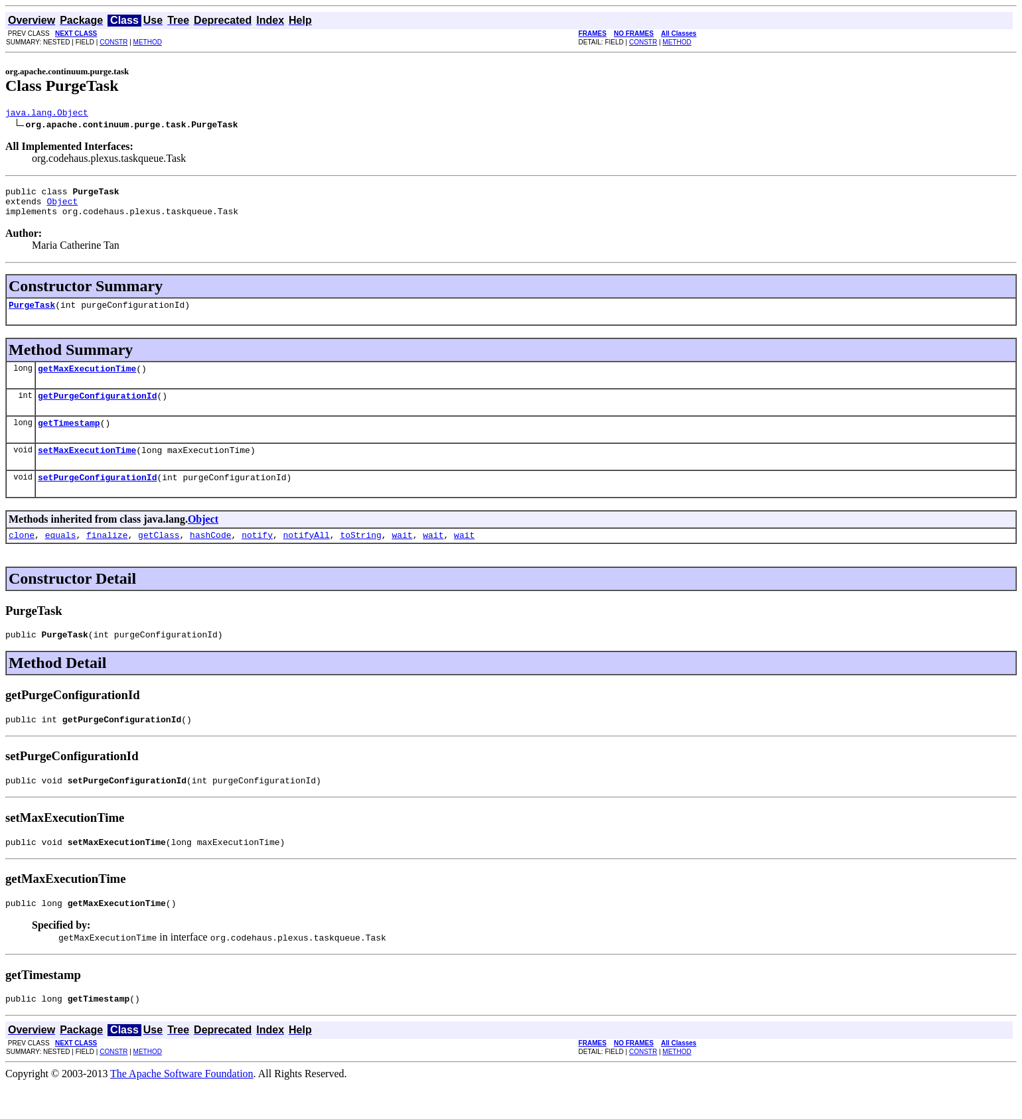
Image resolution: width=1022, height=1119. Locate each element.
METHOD (147, 42)
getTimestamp (69, 438)
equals (60, 556)
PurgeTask (32, 314)
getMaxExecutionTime (87, 380)
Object (62, 207)
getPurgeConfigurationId (97, 409)
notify (257, 556)
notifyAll (306, 556)
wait (402, 556)
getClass (158, 556)
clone (22, 556)
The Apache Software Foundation (182, 1107)
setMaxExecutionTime (87, 468)
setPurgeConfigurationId (97, 497)
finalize (106, 556)
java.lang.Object (46, 114)
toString (360, 556)
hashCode (210, 556)
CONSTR (113, 42)
